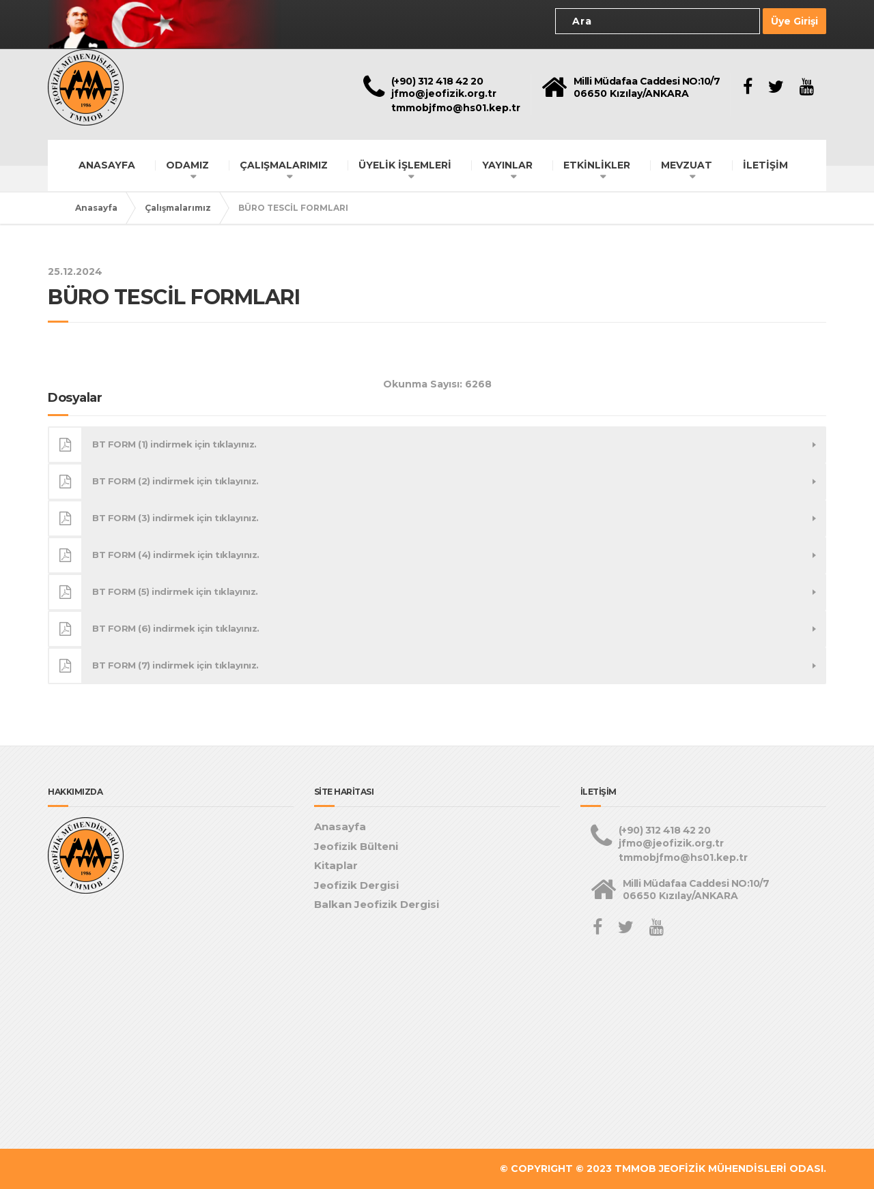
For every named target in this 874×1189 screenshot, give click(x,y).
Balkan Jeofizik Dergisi (376, 904)
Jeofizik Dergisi (356, 885)
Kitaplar (336, 865)
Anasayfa (96, 208)
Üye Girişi (794, 21)
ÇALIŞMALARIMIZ (284, 165)
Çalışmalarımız (178, 208)
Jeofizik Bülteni (356, 846)
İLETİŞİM (765, 165)
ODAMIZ (187, 165)
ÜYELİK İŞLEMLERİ (404, 165)
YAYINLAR (507, 165)
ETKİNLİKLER (596, 165)
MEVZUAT (686, 165)
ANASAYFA (107, 165)
